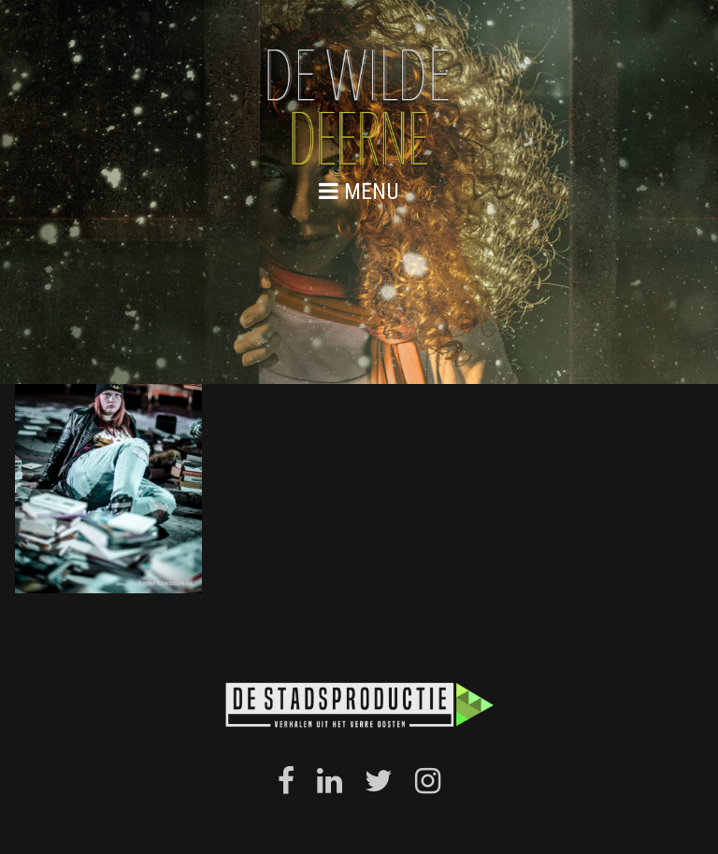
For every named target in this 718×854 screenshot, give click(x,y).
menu (359, 191)
